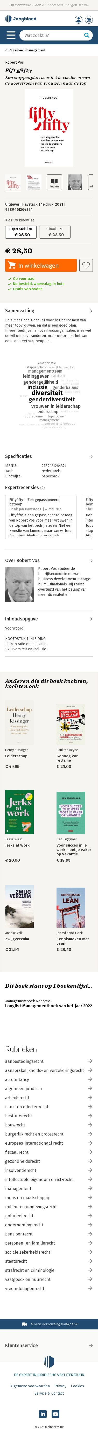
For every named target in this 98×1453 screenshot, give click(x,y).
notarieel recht (48, 1215)
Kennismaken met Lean (73, 941)
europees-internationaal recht (48, 1143)
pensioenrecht (48, 1234)
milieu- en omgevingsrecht (48, 1206)
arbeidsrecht (48, 1097)
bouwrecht (48, 1125)
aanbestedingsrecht (48, 1061)
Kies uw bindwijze (19, 220)
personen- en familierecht (48, 1243)
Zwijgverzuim (17, 939)
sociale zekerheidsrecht (48, 1252)
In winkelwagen (38, 265)
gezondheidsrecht (48, 1161)
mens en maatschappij (48, 1197)
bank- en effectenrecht (48, 1106)
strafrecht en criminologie (48, 1270)
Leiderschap (16, 756)
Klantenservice (49, 1345)
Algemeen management (27, 50)
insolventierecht (48, 1170)
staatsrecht (48, 1261)
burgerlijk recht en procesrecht (48, 1134)
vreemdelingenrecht (48, 1288)
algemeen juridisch (48, 1088)
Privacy (60, 1386)
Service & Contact (49, 1393)
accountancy (48, 1079)
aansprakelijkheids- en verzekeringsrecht (48, 1070)
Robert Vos (14, 62)
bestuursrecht (48, 1115)
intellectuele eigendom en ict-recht (48, 1179)
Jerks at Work (17, 845)
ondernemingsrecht (48, 1224)
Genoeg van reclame (68, 758)
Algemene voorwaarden (30, 1386)
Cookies (77, 1386)
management (48, 1188)
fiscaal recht (48, 1152)
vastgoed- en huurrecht (48, 1279)
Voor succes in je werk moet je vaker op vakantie (74, 849)
